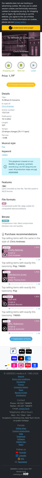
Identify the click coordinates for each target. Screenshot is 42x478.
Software (21, 439)
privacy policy (20, 22)
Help (21, 434)
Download (21, 436)
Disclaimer (21, 382)
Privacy (21, 384)
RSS (22, 459)
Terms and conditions (21, 379)
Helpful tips (21, 442)
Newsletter (22, 462)
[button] (8, 65)
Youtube (22, 452)
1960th (5, 155)
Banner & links (21, 392)
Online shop (21, 428)
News (21, 444)
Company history (21, 387)
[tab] (20, 259)
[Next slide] (39, 259)
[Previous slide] (37, 259)
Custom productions (21, 431)
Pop (3, 147)
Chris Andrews (8, 106)
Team (21, 390)
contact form (24, 408)
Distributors (21, 395)
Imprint (21, 376)
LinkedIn (22, 455)
